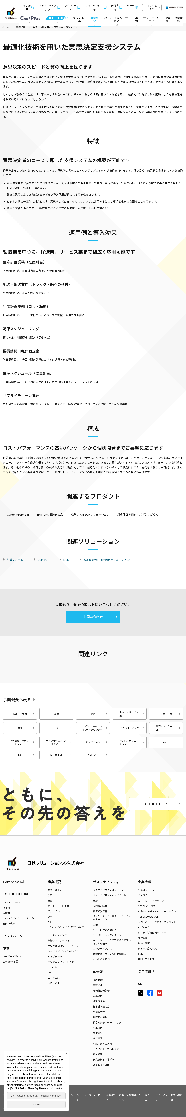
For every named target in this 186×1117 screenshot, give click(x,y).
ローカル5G (60, 755)
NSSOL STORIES (11, 902)
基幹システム (15, 560)
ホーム (5, 27)
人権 (95, 924)
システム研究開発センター (152, 932)
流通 (62, 714)
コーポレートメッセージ (151, 900)
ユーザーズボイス (12, 956)
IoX (26, 755)
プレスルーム (79, 19)
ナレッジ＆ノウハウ (49, 7)
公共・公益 (170, 714)
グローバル (97, 755)
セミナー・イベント (95, 7)
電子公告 (97, 1054)
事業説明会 (99, 1011)
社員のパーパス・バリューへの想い (157, 911)
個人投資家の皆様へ (103, 1059)
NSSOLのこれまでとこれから (18, 918)
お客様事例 (10, 961)
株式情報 (97, 1038)
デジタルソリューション (131, 742)
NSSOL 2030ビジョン (149, 916)
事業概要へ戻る (20, 699)
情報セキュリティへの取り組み (109, 954)
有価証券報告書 (101, 990)
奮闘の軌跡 (9, 923)
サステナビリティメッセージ (108, 890)
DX (63, 728)
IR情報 (98, 971)
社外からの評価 (101, 959)
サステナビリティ (106, 881)
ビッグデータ (97, 742)
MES (66, 560)
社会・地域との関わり (105, 930)
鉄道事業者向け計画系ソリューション (106, 560)
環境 (95, 900)
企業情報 (144, 881)
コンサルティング (132, 728)
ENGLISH (132, 7)
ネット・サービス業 (131, 713)
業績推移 (97, 985)
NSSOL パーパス (146, 906)
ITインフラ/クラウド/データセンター (95, 728)
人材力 (6, 913)
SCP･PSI (43, 560)
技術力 (6, 907)
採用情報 (116, 7)
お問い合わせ (154, 7)
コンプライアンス (102, 948)
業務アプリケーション (168, 728)
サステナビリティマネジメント (109, 895)
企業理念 (142, 895)
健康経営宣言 (100, 911)
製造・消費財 (24, 714)
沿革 (140, 953)
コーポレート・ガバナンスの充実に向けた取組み (112, 941)
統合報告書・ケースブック (107, 1022)
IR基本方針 (98, 980)
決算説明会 (99, 1001)
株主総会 (97, 1033)
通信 (26, 728)
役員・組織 (144, 943)
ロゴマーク (144, 927)
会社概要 (142, 937)
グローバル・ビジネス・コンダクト (157, 922)
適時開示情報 (100, 1017)
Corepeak (13, 881)
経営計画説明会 (101, 1006)
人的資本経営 (100, 906)
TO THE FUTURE (162, 804)
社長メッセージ (146, 890)
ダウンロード (72, 7)
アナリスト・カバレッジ (106, 1049)
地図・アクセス (146, 959)
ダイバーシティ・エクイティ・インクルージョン (111, 917)
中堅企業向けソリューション (22, 742)
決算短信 (97, 996)
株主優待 (97, 1027)
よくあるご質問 (101, 1065)
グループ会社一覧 (147, 948)
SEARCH (28, 7)
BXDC (172, 742)
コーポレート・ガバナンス (107, 935)
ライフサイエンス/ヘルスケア (58, 742)
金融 (99, 714)
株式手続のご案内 (102, 1043)
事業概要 (21, 27)
